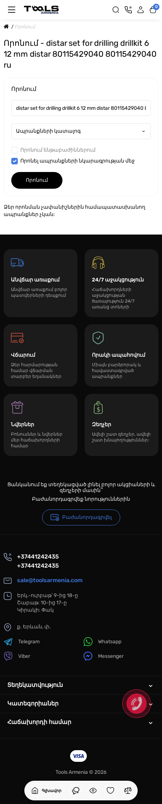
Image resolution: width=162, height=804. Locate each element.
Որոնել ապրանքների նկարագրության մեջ (73, 161)
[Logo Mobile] (41, 10)
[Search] (115, 9)
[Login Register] (140, 9)
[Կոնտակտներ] (128, 9)
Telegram (22, 641)
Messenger (103, 656)
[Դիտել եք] (75, 790)
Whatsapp (102, 641)
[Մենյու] (12, 10)
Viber (17, 656)
